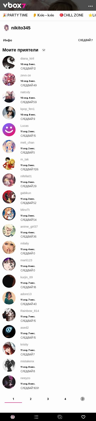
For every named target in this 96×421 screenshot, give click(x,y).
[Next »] (82, 399)
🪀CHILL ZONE (71, 15)
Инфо (7, 40)
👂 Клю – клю (43, 15)
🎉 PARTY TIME (15, 15)
